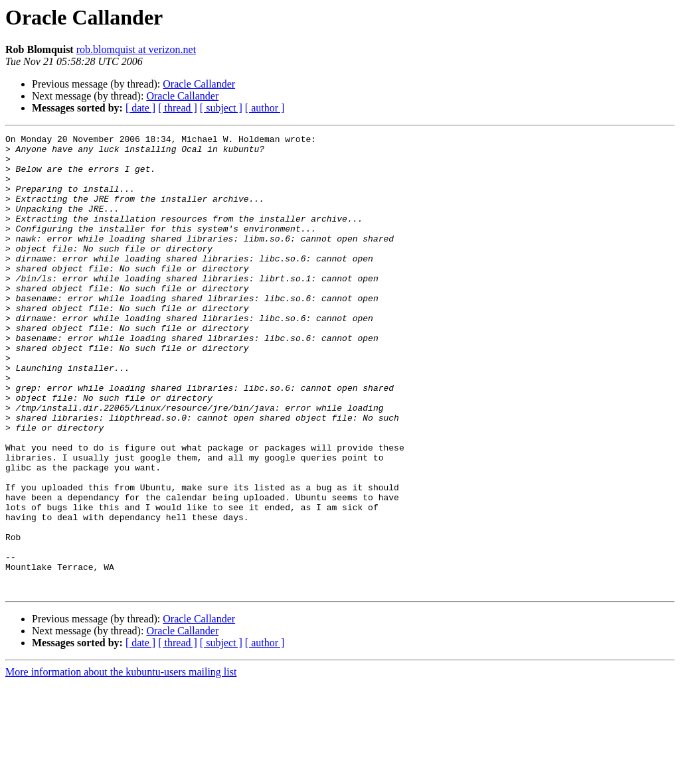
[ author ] (265, 107)
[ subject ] (221, 107)
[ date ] (140, 107)
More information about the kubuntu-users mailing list (120, 763)
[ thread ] (177, 107)
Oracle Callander (199, 84)
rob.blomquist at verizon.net (136, 49)
